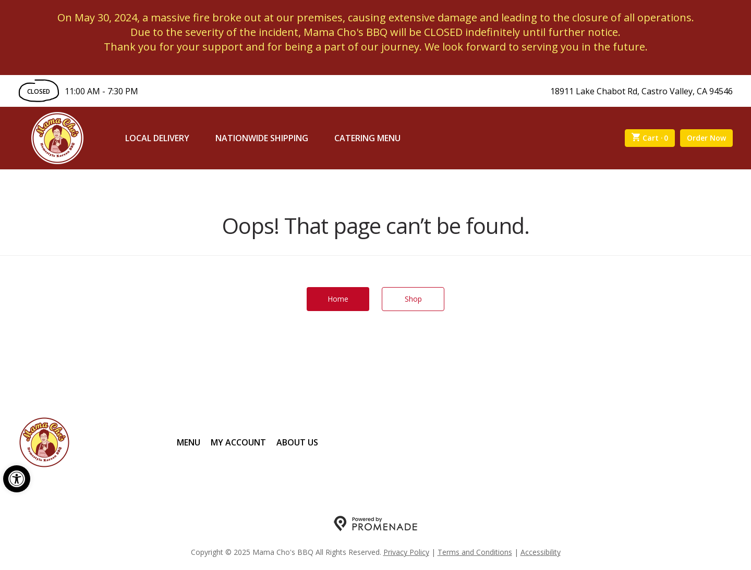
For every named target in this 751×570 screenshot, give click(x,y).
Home (338, 299)
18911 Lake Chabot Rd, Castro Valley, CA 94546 (641, 91)
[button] (17, 479)
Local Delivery (157, 138)
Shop (413, 299)
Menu (188, 442)
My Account (238, 442)
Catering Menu (367, 138)
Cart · (650, 138)
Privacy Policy (406, 552)
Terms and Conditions (475, 552)
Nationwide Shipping (261, 138)
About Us (297, 442)
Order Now (706, 138)
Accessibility (540, 552)
